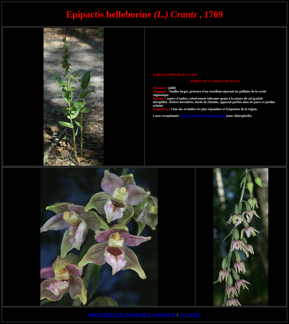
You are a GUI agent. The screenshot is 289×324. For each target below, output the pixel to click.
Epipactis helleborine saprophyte (203, 115)
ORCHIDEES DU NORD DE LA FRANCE (132, 314)
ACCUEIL (190, 314)
